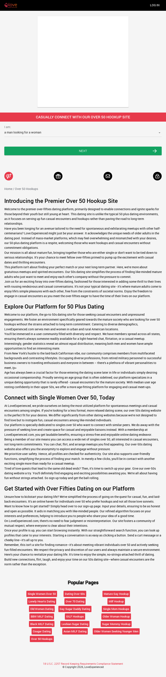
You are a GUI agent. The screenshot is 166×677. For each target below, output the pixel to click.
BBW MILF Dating (42, 616)
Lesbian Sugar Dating (75, 624)
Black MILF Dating (41, 624)
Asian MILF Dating (75, 631)
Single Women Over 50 (42, 594)
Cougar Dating (42, 631)
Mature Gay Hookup (116, 594)
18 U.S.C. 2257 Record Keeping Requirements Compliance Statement (83, 663)
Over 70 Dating (75, 601)
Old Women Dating (41, 609)
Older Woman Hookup (116, 616)
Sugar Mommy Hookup (116, 624)
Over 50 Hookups (42, 639)
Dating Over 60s (75, 594)
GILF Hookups (75, 616)
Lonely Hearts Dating (42, 601)
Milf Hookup (116, 601)
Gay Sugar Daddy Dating (75, 609)
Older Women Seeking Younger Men (116, 631)
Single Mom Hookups (116, 609)
